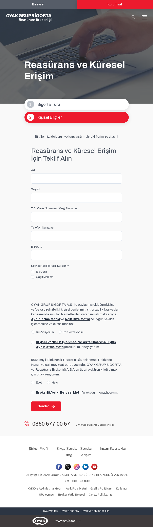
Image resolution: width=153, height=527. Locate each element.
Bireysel (38, 4)
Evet (39, 382)
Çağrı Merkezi (44, 277)
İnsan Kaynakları (114, 449)
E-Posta (36, 246)
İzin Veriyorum (45, 332)
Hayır (55, 382)
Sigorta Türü (43, 104)
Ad (33, 170)
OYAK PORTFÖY (70, 511)
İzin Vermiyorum (73, 332)
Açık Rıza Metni (76, 488)
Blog (68, 455)
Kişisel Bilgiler (44, 117)
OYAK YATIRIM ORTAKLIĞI (96, 511)
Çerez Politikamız (100, 494)
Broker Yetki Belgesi (71, 494)
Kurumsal (115, 4)
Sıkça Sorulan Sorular (74, 449)
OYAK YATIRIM (50, 511)
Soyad (35, 189)
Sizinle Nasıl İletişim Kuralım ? (50, 265)
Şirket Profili (39, 449)
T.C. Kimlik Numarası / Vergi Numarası (54, 208)
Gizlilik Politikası (101, 488)
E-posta (41, 271)
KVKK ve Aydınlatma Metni (45, 488)
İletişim (85, 455)
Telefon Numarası (42, 227)
